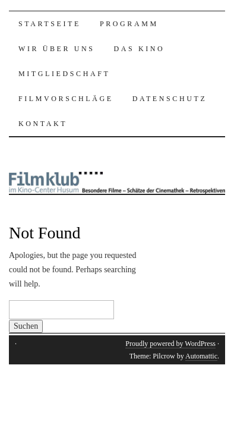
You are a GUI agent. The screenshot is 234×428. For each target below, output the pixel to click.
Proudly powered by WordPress (170, 343)
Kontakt (42, 123)
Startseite (49, 24)
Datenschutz (169, 99)
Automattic (201, 356)
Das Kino (139, 49)
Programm (129, 24)
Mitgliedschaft (64, 74)
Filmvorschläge (65, 99)
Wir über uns (56, 49)
